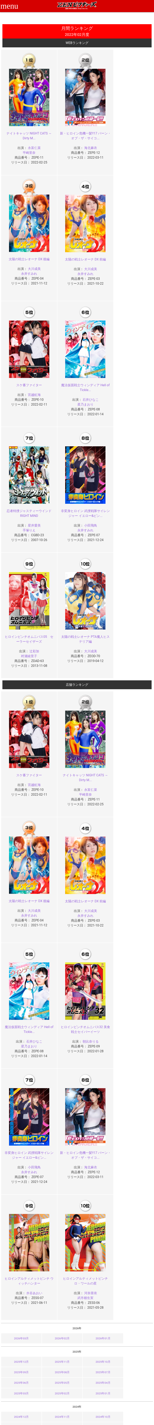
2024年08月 (20, 1165)
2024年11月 (58, 1154)
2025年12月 (20, 1110)
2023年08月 (20, 1209)
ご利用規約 (61, 1381)
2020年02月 (96, 1353)
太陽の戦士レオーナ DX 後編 (127, 127)
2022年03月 (58, 1264)
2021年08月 (20, 1298)
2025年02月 (96, 1131)
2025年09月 (134, 1110)
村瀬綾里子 (128, 398)
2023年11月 (58, 1199)
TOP (31, 1381)
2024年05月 (134, 1165)
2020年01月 (134, 1353)
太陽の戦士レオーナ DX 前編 (26, 253)
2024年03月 (58, 1175)
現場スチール (37, 1403)
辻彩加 (133, 393)
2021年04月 (20, 1309)
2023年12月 (20, 1199)
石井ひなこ (133, 268)
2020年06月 (96, 1343)
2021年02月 (96, 1309)
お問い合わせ (87, 1390)
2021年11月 (58, 1288)
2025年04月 (20, 1131)
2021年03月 (58, 1309)
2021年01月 (134, 1309)
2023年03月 (58, 1220)
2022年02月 (96, 1264)
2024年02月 (96, 1175)
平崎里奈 (26, 146)
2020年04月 (20, 1353)
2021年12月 (20, 1288)
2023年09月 (134, 1199)
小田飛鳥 (82, 393)
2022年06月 (96, 1254)
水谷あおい (133, 909)
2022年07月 (58, 1254)
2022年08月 (20, 1254)
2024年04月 (20, 1175)
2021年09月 (134, 1288)
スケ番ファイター (77, 253)
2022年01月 (134, 1264)
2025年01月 (134, 1131)
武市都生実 (26, 1040)
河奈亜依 (31, 1035)
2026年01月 (96, 1086)
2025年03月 (58, 1131)
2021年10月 (96, 1288)
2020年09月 (134, 1332)
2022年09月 (134, 1243)
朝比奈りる (133, 784)
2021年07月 (58, 1298)
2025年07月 (58, 1120)
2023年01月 (134, 1220)
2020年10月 (96, 1332)
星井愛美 (31, 393)
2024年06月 (96, 1165)
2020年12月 (20, 1332)
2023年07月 (58, 1209)
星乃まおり (128, 272)
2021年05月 (134, 1298)
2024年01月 (134, 1175)
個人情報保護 (62, 1395)
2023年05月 (134, 1209)
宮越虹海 (82, 263)
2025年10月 (96, 1110)
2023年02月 (96, 1220)
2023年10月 (96, 1199)
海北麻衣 (82, 142)
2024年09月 (134, 1154)
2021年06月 (96, 1298)
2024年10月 (96, 1154)
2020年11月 (58, 1332)
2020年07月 (58, 1343)
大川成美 (133, 137)
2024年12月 (20, 1154)
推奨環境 (34, 1390)
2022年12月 (20, 1243)
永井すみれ (128, 142)
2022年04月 (20, 1264)
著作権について (64, 1399)
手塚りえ (26, 398)
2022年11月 (58, 1243)
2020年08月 (20, 1343)
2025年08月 (20, 1120)
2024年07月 (58, 1165)
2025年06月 (96, 1120)
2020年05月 (134, 1343)
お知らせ (85, 1381)
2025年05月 (134, 1120)
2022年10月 (96, 1243)
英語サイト (86, 1395)
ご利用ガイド (37, 1386)
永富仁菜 (31, 142)
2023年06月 (96, 1209)
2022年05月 (134, 1254)
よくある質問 (87, 1386)
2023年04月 (20, 1220)
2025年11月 (58, 1110)
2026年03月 (20, 1086)
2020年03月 (58, 1353)
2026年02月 (58, 1086)
